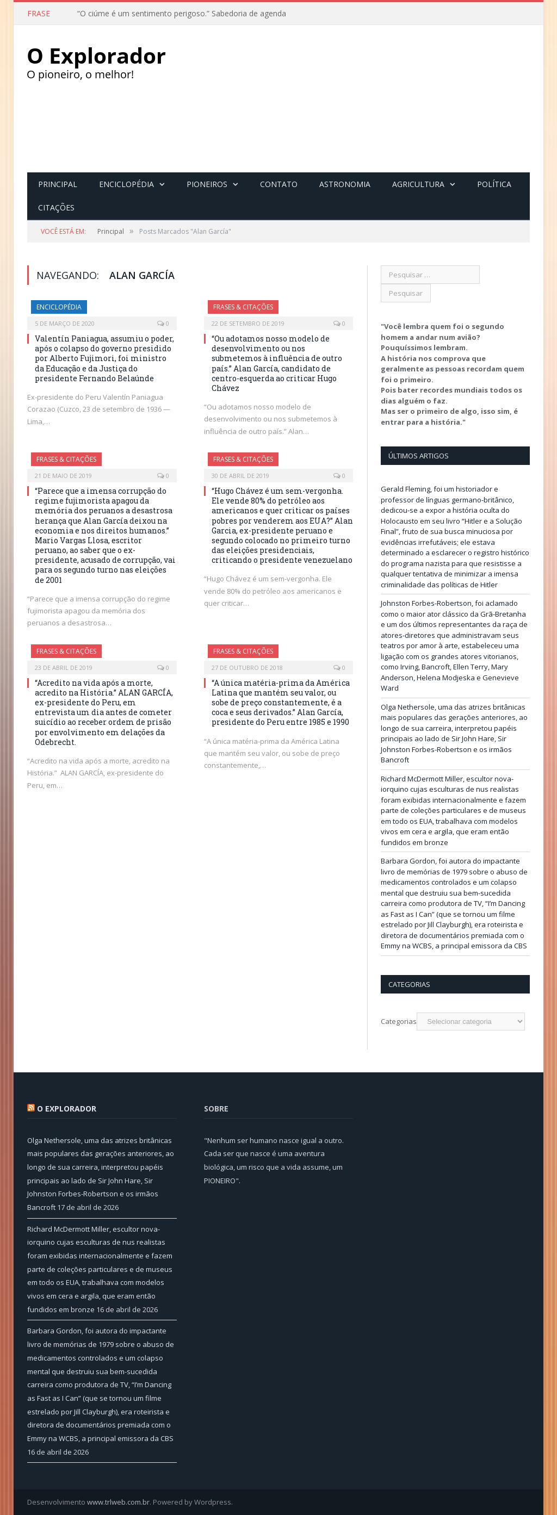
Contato (279, 183)
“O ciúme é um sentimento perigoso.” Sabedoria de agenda (181, 13)
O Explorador (66, 1108)
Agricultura (418, 183)
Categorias (399, 1021)
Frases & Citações (243, 306)
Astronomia (344, 183)
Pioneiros (207, 183)
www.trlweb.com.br (118, 1501)
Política (494, 183)
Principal (57, 183)
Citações (56, 207)
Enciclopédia (126, 183)
